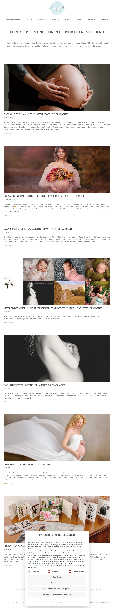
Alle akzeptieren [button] (57, 521)
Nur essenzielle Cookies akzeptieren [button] (57, 527)
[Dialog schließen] (86, 472)
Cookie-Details (35, 541)
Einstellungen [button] (73, 504)
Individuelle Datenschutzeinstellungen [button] (57, 533)
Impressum (80, 541)
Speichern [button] (57, 515)
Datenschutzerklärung (35, 504)
